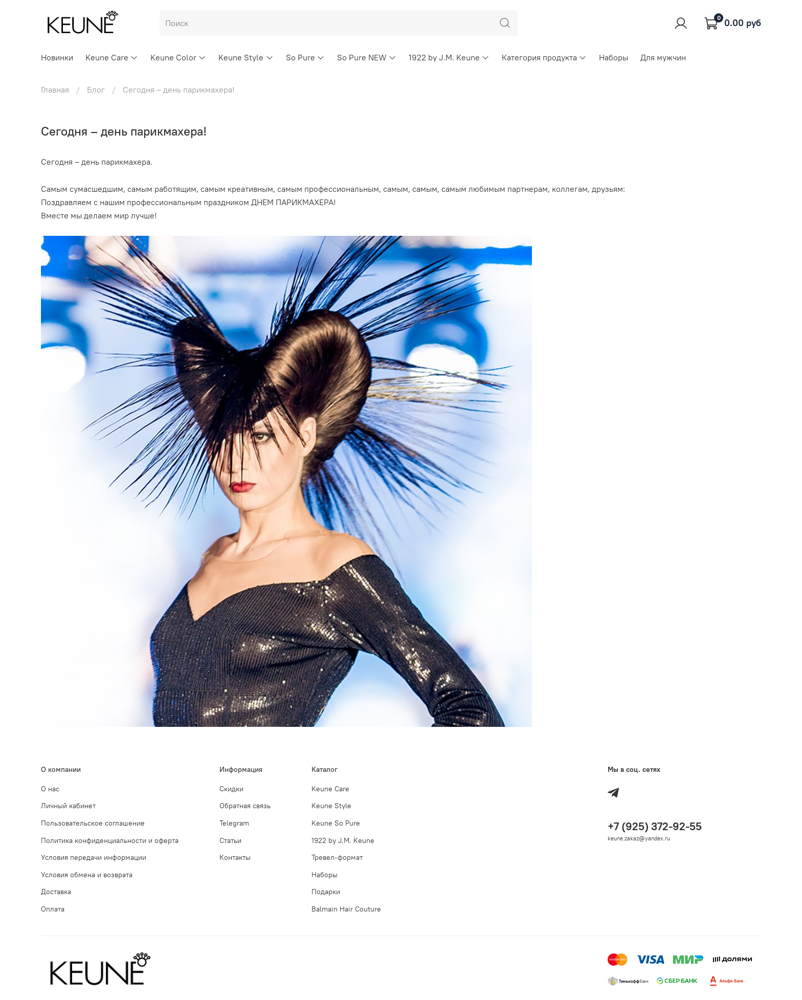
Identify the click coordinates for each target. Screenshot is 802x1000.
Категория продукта (544, 57)
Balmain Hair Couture (346, 909)
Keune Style (245, 57)
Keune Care (111, 57)
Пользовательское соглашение (93, 823)
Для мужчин (663, 57)
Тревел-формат (337, 857)
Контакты (235, 857)
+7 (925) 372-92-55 (655, 826)
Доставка (56, 891)
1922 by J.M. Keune (449, 57)
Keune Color (178, 57)
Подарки (325, 891)
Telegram (234, 823)
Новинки (57, 57)
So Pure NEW (366, 57)
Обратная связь (245, 805)
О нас (50, 788)
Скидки (231, 788)
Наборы (613, 57)
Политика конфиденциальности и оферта (110, 840)
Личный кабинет (68, 805)
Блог (96, 89)
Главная (55, 89)
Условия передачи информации (93, 857)
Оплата (52, 909)
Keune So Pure (335, 823)
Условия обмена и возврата (86, 874)
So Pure (305, 57)
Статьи (230, 840)
